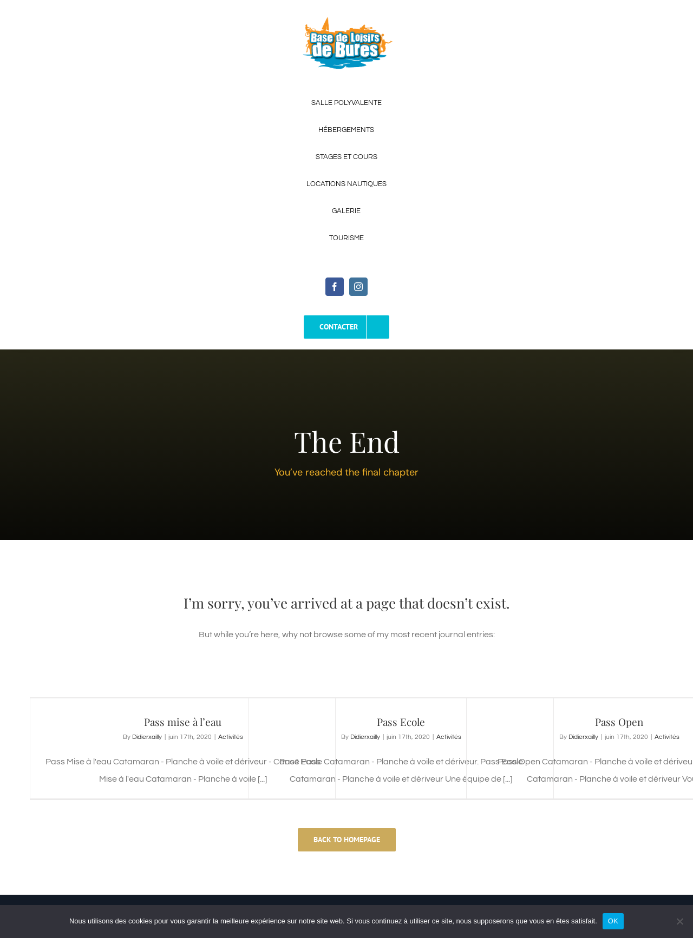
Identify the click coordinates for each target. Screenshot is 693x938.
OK (613, 921)
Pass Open (619, 722)
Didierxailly (147, 737)
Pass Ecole (401, 722)
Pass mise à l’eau (182, 722)
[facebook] (334, 287)
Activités (230, 737)
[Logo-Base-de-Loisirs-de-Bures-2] (346, 20)
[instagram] (358, 287)
